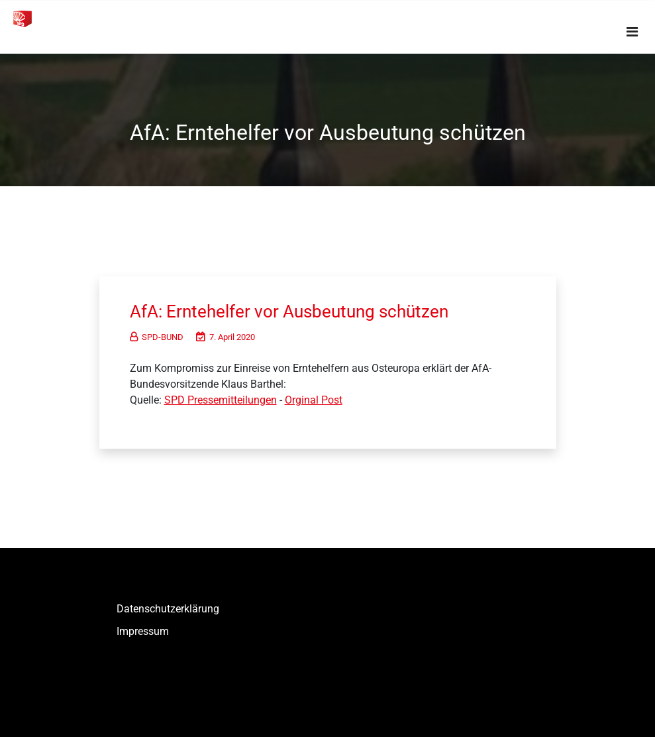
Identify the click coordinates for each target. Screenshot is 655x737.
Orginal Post (313, 400)
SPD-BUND (156, 337)
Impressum (143, 631)
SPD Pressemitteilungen (220, 400)
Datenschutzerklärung (168, 608)
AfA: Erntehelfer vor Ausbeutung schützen (289, 311)
